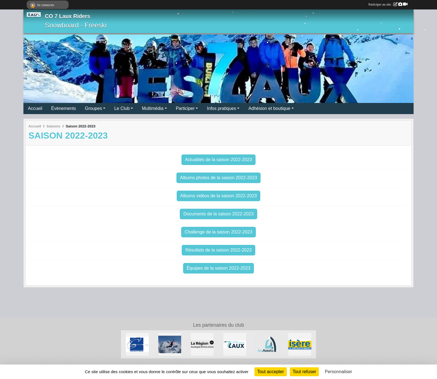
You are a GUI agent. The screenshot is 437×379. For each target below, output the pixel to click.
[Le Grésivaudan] (137, 344)
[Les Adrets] (267, 344)
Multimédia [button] (152, 108)
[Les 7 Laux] (235, 344)
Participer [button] (185, 108)
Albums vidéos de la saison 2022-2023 (218, 195)
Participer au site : (387, 4)
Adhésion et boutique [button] (269, 108)
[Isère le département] (300, 344)
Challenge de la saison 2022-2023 (219, 232)
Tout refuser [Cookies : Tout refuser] (304, 371)
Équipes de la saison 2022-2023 (219, 268)
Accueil (35, 108)
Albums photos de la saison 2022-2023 (218, 177)
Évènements (63, 108)
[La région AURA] (202, 344)
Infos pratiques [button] (221, 108)
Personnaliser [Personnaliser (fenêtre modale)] (338, 371)
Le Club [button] (122, 108)
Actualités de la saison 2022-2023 (218, 159)
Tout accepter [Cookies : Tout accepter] (270, 371)
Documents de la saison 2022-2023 (218, 213)
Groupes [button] (93, 108)
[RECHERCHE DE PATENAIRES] (170, 344)
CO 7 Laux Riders (67, 16)
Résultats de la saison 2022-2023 (218, 250)
